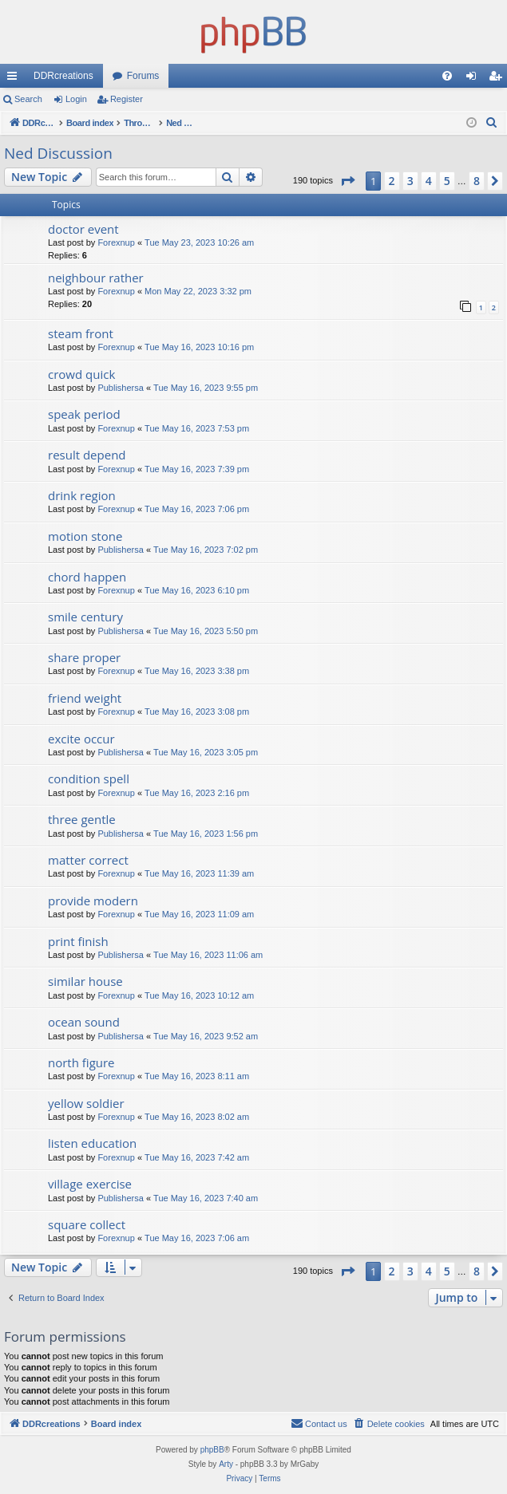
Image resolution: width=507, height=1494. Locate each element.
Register (126, 99)
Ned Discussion (58, 153)
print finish (78, 941)
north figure (81, 1062)
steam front (80, 333)
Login (76, 99)
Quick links (15, 79)
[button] (347, 181)
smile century (85, 617)
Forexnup (115, 242)
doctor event (83, 229)
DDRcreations (63, 75)
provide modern (93, 901)
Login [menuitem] (474, 79)
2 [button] (392, 180)
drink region (82, 495)
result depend (87, 455)
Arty (226, 1464)
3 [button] (410, 180)
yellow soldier (86, 1103)
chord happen (87, 577)
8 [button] (476, 180)
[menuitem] (447, 76)
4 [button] (429, 180)
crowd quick (81, 374)
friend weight (84, 698)
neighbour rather (96, 278)
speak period (84, 414)
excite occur (81, 739)
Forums (143, 75)
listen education (92, 1143)
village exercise (90, 1184)
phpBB (212, 1449)
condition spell (88, 778)
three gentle (82, 819)
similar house (85, 981)
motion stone (85, 536)
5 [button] (447, 180)
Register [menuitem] (498, 79)
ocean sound (84, 1022)
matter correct (88, 860)
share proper (84, 657)
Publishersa (120, 387)
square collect (86, 1224)
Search (28, 99)
